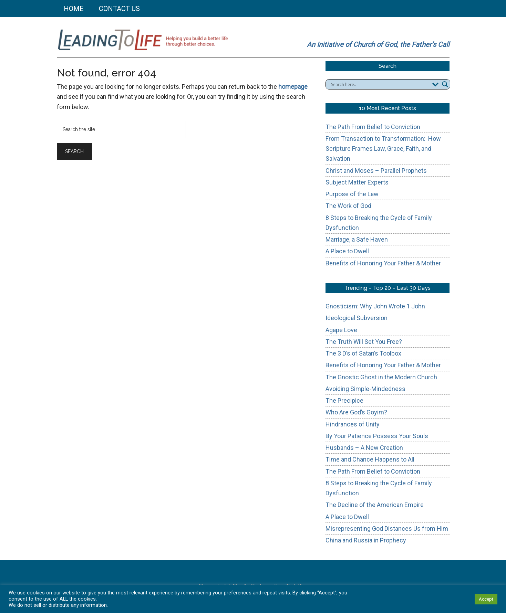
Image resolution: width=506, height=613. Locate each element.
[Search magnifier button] (445, 84)
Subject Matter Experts (357, 182)
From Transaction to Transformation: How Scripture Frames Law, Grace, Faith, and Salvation (383, 148)
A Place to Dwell (347, 251)
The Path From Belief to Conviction (373, 126)
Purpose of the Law (352, 194)
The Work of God (348, 205)
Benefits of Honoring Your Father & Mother (383, 263)
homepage (293, 86)
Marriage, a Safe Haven (357, 239)
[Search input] (380, 84)
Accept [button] (486, 599)
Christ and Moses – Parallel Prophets (376, 170)
